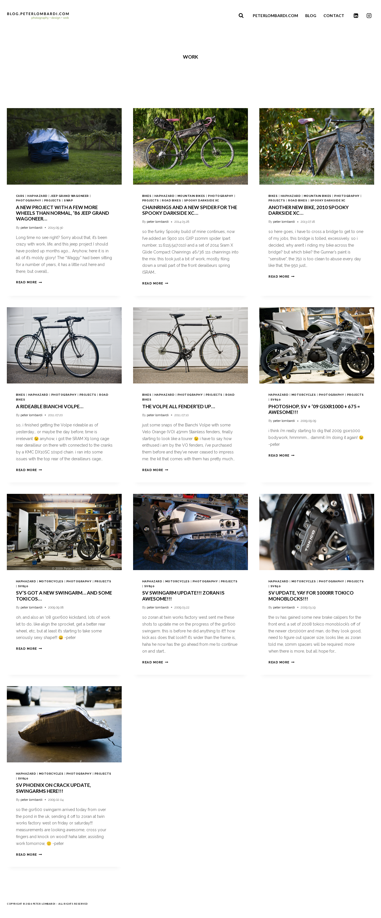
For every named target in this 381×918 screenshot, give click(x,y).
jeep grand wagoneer (69, 195)
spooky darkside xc (201, 200)
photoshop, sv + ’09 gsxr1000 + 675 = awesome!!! (314, 409)
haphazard (37, 195)
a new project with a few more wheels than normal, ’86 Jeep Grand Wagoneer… (62, 213)
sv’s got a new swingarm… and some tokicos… (64, 595)
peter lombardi (31, 228)
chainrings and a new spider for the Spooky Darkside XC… (189, 210)
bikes (146, 195)
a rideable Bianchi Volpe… (49, 406)
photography (28, 200)
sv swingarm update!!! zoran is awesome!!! (183, 595)
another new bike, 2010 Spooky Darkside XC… (308, 210)
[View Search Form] (241, 16)
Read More (29, 282)
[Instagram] (369, 16)
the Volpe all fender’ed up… (178, 406)
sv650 (275, 399)
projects (52, 200)
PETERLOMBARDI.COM (275, 16)
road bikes (171, 200)
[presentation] (64, 146)
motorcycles (304, 394)
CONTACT (333, 16)
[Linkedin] (356, 16)
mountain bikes (191, 195)
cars (20, 195)
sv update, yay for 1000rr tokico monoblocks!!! (311, 595)
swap (68, 200)
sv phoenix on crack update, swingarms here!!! (53, 788)
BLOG (310, 16)
